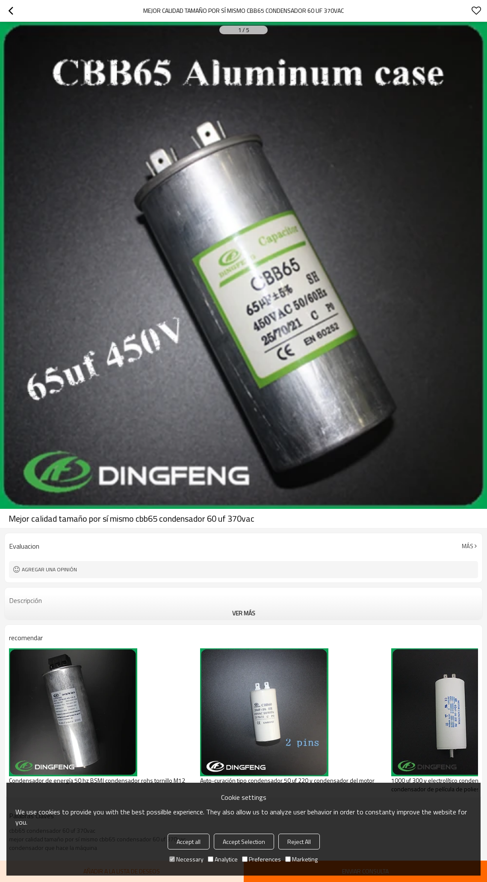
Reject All (299, 841)
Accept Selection (244, 841)
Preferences (261, 859)
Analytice (223, 859)
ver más (243, 613)
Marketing (301, 859)
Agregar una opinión (49, 569)
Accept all (189, 841)
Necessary (186, 859)
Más (467, 546)
